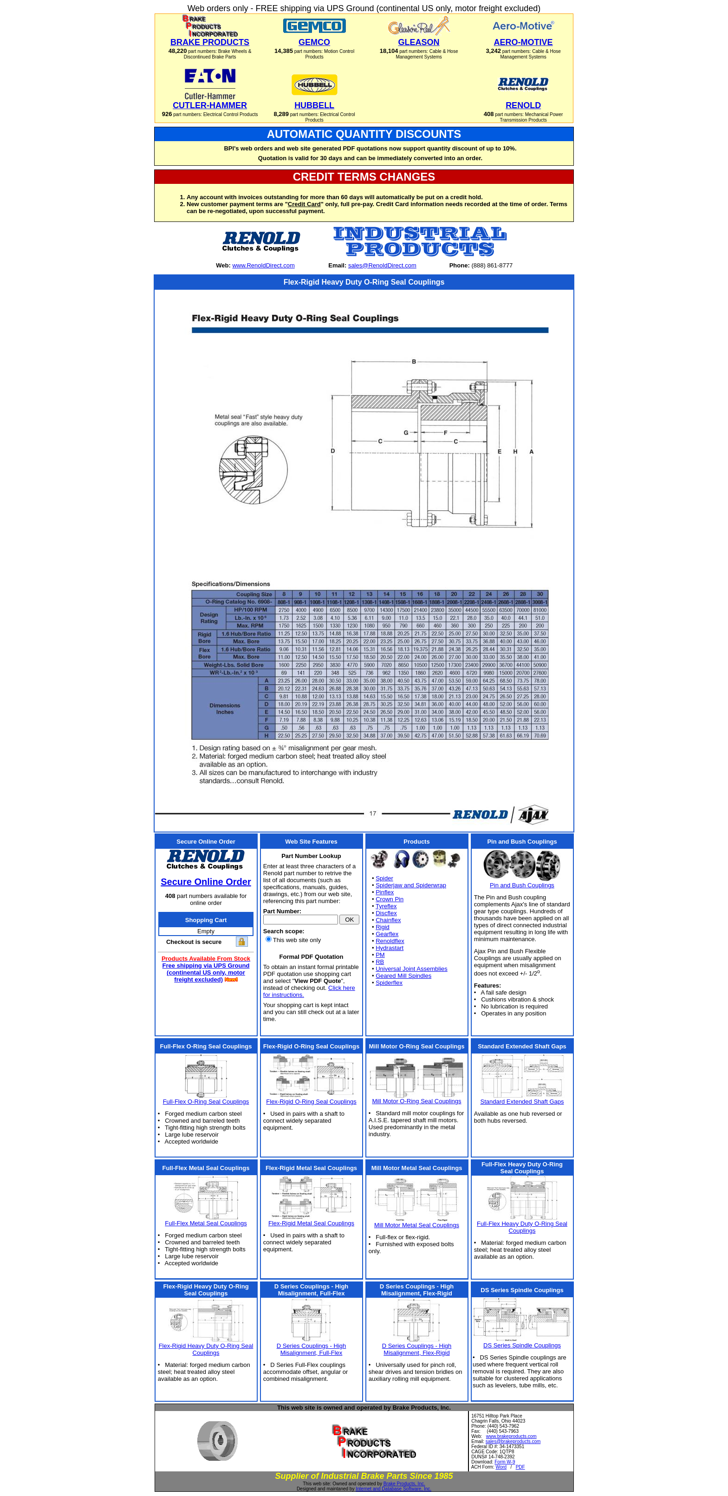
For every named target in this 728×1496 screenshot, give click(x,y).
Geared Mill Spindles (403, 975)
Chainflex (388, 920)
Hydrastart (389, 947)
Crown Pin (389, 899)
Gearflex (387, 933)
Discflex (386, 913)
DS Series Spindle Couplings (522, 1345)
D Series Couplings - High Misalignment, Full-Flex (311, 1349)
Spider (384, 878)
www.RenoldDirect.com (263, 265)
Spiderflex (389, 982)
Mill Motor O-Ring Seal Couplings (416, 1101)
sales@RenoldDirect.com (382, 265)
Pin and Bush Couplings (522, 885)
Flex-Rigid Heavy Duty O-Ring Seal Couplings (206, 1349)
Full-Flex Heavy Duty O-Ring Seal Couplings (522, 1227)
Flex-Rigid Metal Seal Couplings (311, 1223)
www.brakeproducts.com (511, 1436)
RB (380, 961)
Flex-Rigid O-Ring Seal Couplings (311, 1101)
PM (380, 954)
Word (501, 1467)
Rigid (383, 927)
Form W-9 (504, 1461)
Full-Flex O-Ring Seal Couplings (206, 1101)
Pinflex (385, 892)
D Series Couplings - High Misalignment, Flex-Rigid (417, 1349)
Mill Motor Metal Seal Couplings (416, 1225)
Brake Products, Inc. (404, 1483)
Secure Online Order (206, 882)
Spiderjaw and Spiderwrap (411, 885)
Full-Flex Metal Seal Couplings (206, 1223)
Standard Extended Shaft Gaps (522, 1101)
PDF (520, 1467)
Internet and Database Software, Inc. (393, 1488)
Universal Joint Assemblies (412, 968)
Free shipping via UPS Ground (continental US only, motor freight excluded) (206, 972)
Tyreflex (386, 906)
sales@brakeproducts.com (513, 1441)
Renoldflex (390, 940)
